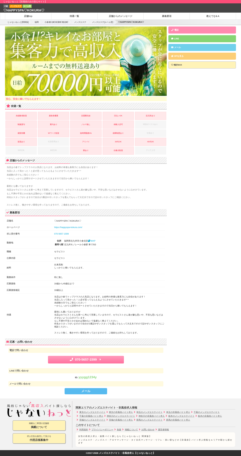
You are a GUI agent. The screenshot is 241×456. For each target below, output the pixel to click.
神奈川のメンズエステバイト (121, 416)
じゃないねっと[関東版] (18, 22)
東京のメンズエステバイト (92, 412)
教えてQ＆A (212, 16)
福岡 (37, 22)
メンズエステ (80, 22)
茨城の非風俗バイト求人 (121, 420)
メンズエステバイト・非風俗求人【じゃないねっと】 (127, 453)
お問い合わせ (147, 429)
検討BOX (178, 65)
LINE (175, 38)
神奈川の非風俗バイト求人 (152, 416)
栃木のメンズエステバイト (181, 416)
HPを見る (177, 56)
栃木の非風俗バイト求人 (210, 416)
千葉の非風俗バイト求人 (91, 416)
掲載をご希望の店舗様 (39, 425)
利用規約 (83, 429)
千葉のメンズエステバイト (207, 412)
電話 (175, 30)
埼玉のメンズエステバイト (149, 412)
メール (85, 391)
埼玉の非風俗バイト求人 (178, 412)
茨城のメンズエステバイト (92, 420)
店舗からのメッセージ (120, 16)
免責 (119, 429)
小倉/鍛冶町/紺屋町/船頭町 (56, 22)
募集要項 (166, 16)
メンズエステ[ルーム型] (102, 22)
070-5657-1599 (61, 234)
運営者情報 (163, 429)
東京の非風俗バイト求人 (121, 412)
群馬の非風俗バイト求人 (178, 420)
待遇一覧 (74, 16)
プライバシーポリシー (102, 429)
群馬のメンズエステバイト (149, 420)
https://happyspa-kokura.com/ (68, 227)
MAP (91, 241)
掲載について (131, 429)
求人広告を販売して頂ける (39, 438)
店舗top (28, 16)
